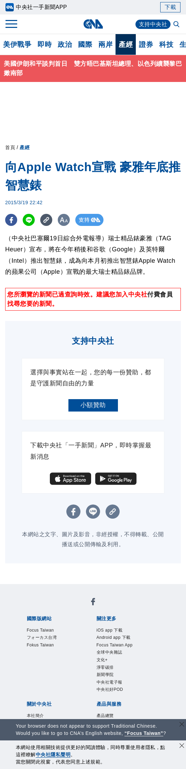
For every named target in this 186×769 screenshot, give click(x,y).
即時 (44, 44)
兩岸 (105, 44)
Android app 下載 (114, 637)
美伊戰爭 (17, 44)
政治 (65, 44)
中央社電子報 (109, 682)
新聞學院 (105, 674)
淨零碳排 (105, 667)
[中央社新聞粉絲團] (93, 603)
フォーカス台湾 (42, 637)
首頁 (10, 147)
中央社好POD (110, 689)
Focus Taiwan (40, 630)
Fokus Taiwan (40, 645)
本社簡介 (35, 715)
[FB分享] (11, 220)
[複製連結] (46, 220)
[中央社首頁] (93, 23)
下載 (170, 7)
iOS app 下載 (110, 630)
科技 (166, 44)
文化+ (102, 659)
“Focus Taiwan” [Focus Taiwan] (143, 733)
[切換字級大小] (64, 220)
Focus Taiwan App (115, 645)
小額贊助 (93, 405)
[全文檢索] (177, 25)
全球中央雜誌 (109, 652)
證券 (146, 44)
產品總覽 (105, 715)
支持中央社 (153, 24)
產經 (126, 44)
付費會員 (160, 294)
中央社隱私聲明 (53, 754)
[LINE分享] (29, 220)
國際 (85, 44)
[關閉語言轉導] (181, 725)
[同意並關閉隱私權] (181, 746)
